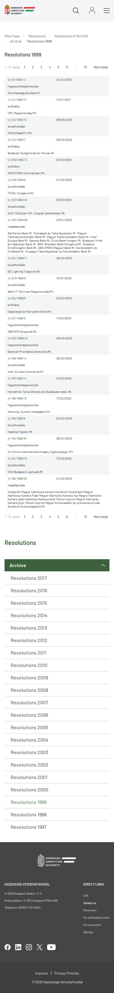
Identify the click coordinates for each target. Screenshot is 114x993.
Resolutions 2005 (29, 727)
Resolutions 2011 (29, 652)
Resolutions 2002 (29, 764)
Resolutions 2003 (29, 752)
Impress (41, 973)
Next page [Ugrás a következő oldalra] (101, 67)
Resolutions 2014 (29, 615)
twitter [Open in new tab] (39, 947)
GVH (85, 895)
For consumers (92, 925)
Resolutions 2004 (29, 740)
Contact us (89, 903)
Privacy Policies (66, 973)
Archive (17, 565)
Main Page (12, 36)
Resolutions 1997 (29, 827)
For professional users (96, 917)
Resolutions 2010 (29, 665)
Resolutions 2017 (29, 578)
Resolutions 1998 (29, 814)
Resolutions (37, 36)
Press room (89, 910)
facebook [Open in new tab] (8, 947)
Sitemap (88, 932)
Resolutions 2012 (29, 640)
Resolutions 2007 (29, 702)
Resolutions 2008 (29, 690)
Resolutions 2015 (29, 603)
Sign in (92, 10)
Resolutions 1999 (29, 802)
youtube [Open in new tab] (51, 947)
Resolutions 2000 (29, 789)
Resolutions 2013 (29, 628)
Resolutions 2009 (29, 677)
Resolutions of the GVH (71, 36)
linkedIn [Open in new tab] (18, 947)
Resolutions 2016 (29, 590)
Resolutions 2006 (29, 715)
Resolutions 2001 (29, 777)
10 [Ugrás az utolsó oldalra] (85, 67)
